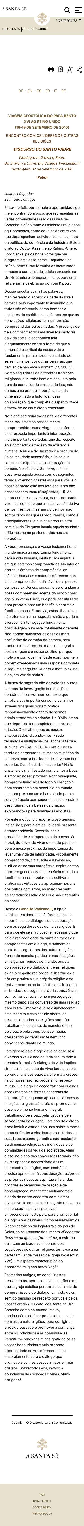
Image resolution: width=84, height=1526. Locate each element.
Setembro (39, 29)
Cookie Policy (42, 1507)
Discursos (11, 29)
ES (39, 91)
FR (47, 91)
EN (30, 91)
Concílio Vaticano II (35, 909)
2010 (25, 29)
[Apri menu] (78, 10)
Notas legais (42, 1501)
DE (20, 91)
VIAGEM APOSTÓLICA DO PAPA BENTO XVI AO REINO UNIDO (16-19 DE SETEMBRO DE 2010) (42, 121)
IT (55, 91)
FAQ (42, 1494)
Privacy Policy (42, 1513)
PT (63, 91)
